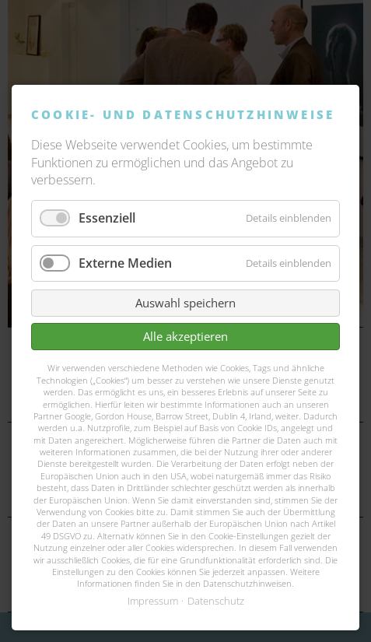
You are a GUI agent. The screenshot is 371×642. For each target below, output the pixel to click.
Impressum (153, 601)
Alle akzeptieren (185, 336)
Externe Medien (125, 263)
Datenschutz (215, 601)
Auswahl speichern (185, 302)
